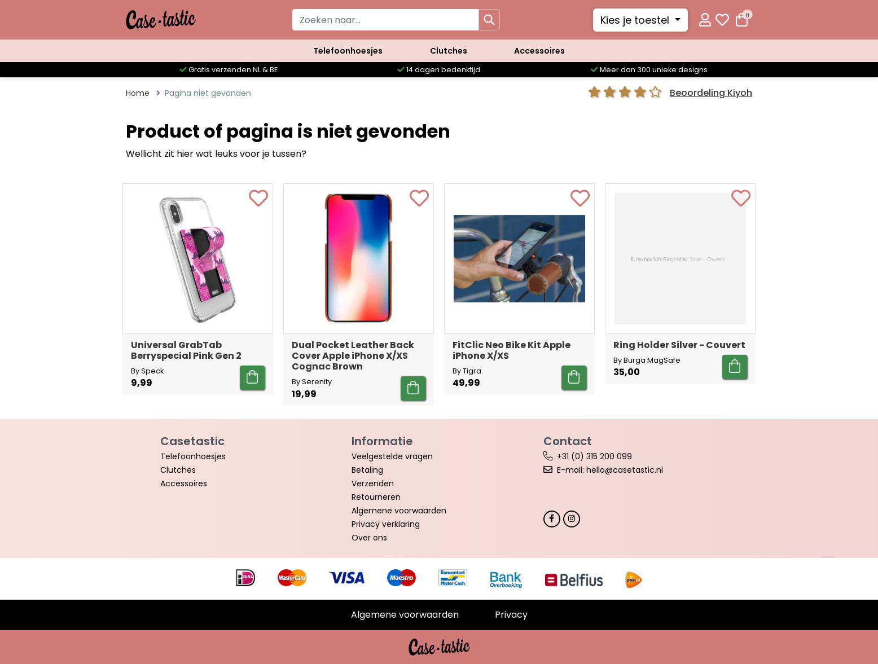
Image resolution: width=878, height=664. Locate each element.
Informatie (382, 441)
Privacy (511, 614)
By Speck (147, 371)
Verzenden (373, 483)
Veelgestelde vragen (392, 456)
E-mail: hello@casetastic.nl (610, 470)
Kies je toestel (636, 20)
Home (138, 93)
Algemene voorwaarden (399, 510)
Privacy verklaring (386, 524)
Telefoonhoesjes (348, 50)
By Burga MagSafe (647, 360)
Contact (567, 441)
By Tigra (467, 371)
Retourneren (376, 497)
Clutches (448, 50)
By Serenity (312, 381)
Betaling (367, 470)
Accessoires (539, 50)
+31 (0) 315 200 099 (594, 456)
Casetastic (192, 441)
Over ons (369, 537)
